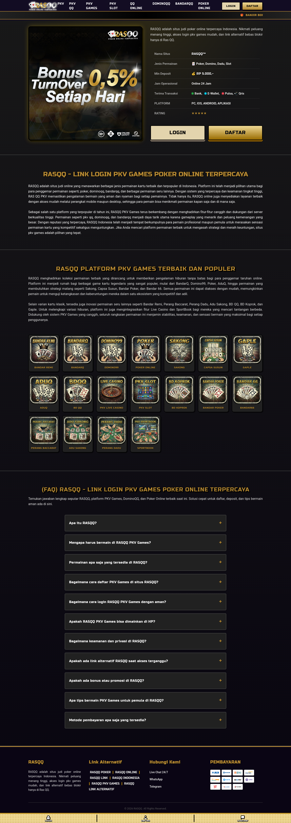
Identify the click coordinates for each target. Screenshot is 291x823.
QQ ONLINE (136, 6)
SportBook (184, 309)
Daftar (252, 6)
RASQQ (197, 54)
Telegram (155, 786)
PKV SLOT (114, 6)
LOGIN (177, 133)
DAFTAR (235, 133)
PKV (61, 3)
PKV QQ (72, 6)
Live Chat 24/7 (159, 772)
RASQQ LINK (99, 778)
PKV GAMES (91, 6)
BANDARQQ (184, 3)
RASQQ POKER (100, 772)
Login (231, 6)
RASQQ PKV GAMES (105, 783)
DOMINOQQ (161, 3)
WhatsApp (156, 779)
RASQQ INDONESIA (126, 778)
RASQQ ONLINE (126, 772)
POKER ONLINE (204, 6)
